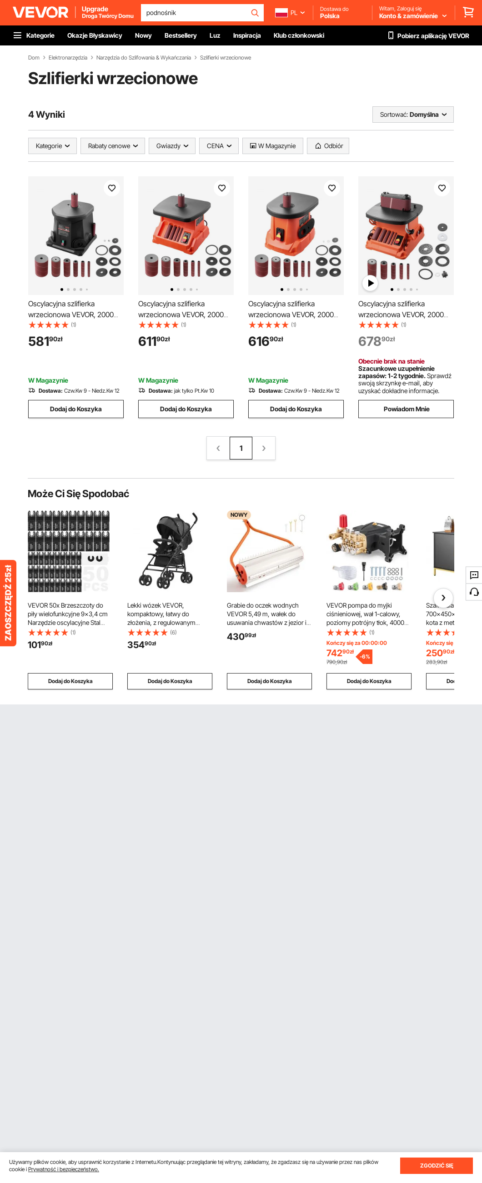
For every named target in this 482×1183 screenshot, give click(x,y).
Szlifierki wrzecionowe (225, 58)
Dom (34, 58)
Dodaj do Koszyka (76, 409)
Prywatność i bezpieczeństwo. (63, 1169)
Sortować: (394, 114)
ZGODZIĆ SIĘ (436, 1165)
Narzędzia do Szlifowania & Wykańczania (143, 58)
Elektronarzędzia (68, 58)
